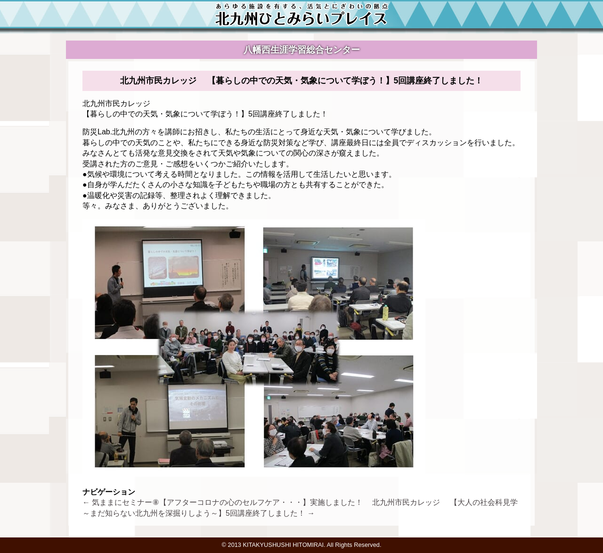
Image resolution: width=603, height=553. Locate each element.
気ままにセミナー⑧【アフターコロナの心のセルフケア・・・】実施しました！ (226, 502)
